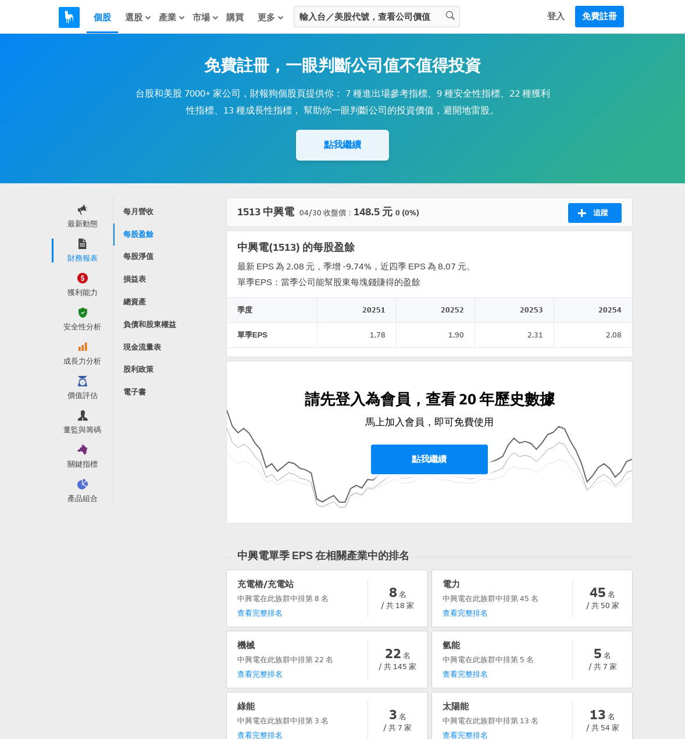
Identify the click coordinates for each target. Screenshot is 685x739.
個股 (102, 17)
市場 (205, 17)
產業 (172, 17)
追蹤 (592, 213)
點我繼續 (342, 144)
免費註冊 (599, 16)
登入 (556, 16)
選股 (138, 17)
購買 (235, 17)
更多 (271, 17)
